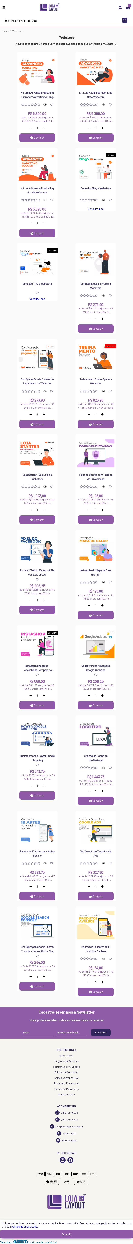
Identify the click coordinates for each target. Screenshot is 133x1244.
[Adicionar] (44, 128)
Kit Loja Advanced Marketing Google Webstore (37, 190)
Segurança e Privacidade (66, 1066)
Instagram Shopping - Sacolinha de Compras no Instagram (37, 668)
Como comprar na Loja (66, 1077)
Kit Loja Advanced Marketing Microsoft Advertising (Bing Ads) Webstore (37, 95)
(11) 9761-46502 (66, 1112)
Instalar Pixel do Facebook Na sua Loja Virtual (37, 572)
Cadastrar (100, 1032)
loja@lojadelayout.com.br (66, 1126)
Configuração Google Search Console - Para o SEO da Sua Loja (37, 949)
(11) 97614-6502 (66, 1119)
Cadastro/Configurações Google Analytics (95, 668)
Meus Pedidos (66, 1140)
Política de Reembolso (66, 1072)
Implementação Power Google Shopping (37, 758)
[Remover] (30, 128)
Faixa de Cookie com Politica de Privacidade (95, 477)
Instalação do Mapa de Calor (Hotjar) (96, 572)
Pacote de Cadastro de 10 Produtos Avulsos (95, 949)
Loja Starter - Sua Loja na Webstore (37, 477)
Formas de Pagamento (66, 1088)
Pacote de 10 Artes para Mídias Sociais (37, 853)
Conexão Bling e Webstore (96, 188)
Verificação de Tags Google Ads (95, 853)
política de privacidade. (24, 1226)
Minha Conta (66, 1133)
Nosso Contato (66, 1094)
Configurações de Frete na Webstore (96, 285)
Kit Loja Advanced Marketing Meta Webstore (95, 94)
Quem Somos (66, 1055)
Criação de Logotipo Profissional (96, 758)
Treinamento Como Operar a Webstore (96, 381)
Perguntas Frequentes (66, 1083)
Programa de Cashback (66, 1061)
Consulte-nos (96, 208)
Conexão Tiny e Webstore (37, 283)
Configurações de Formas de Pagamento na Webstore (37, 381)
